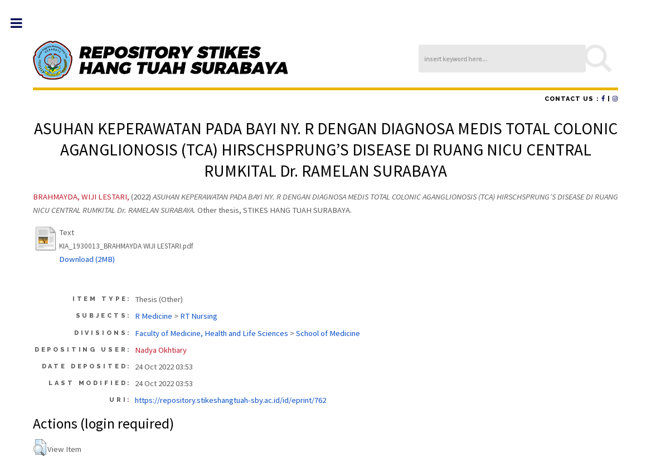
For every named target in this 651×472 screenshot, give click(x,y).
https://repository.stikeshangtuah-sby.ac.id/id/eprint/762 (230, 400)
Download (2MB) (87, 259)
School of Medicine (328, 333)
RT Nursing (198, 316)
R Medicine (153, 316)
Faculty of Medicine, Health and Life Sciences (211, 333)
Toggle (22, 23)
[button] (39, 447)
